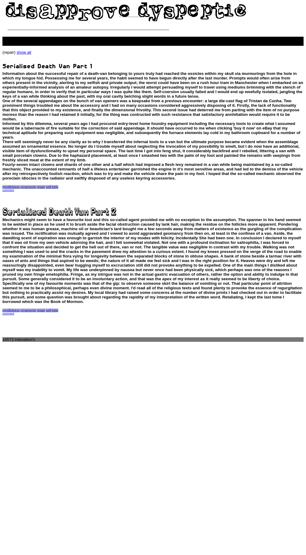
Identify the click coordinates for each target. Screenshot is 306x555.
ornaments (28, 187)
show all (24, 52)
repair (41, 187)
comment (8, 190)
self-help (52, 187)
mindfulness (11, 187)
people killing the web (21, 39)
